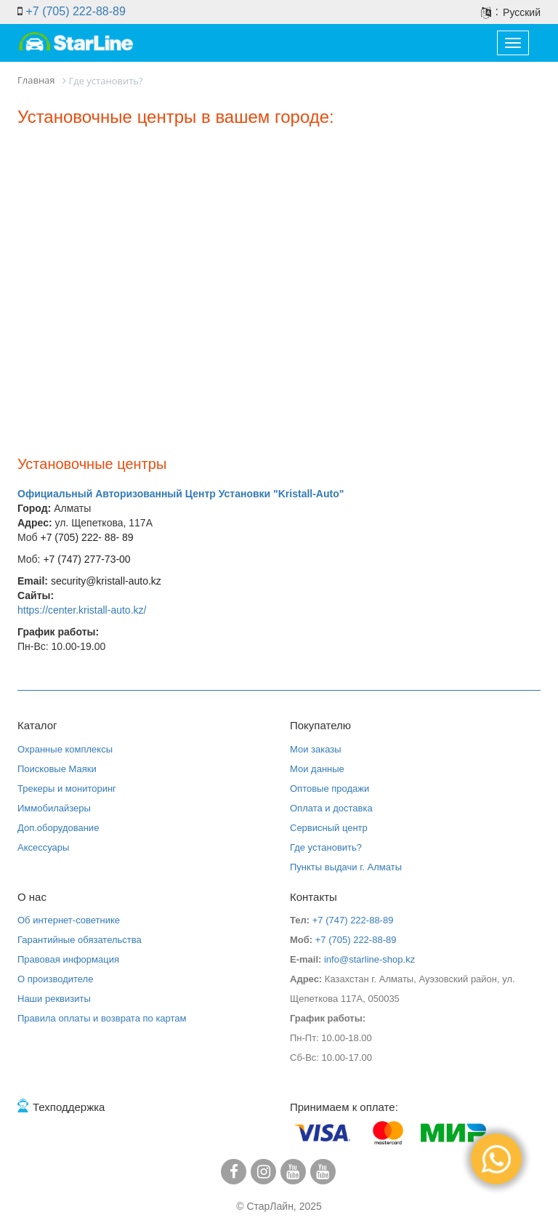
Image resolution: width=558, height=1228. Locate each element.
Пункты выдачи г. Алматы (346, 867)
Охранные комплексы (65, 749)
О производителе (55, 979)
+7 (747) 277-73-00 (86, 559)
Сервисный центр (329, 827)
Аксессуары (43, 847)
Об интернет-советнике (68, 920)
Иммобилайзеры (54, 808)
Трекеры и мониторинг (66, 788)
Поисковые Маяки (57, 768)
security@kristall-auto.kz (106, 581)
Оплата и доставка (331, 808)
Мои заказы (315, 749)
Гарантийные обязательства (79, 939)
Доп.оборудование (58, 827)
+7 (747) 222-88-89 (353, 920)
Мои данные (317, 768)
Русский (522, 12)
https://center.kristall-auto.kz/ (81, 610)
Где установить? (326, 847)
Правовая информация (68, 959)
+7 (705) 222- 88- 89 (86, 537)
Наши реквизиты (54, 998)
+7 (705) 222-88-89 (75, 11)
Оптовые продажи (329, 788)
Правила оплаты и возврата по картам (102, 1018)
